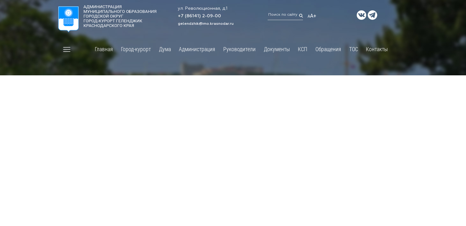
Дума (165, 49)
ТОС (353, 49)
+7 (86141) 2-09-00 (199, 16)
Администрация (197, 49)
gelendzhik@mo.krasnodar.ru (206, 24)
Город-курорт (136, 49)
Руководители (239, 49)
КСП (302, 49)
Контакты (377, 49)
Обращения (328, 49)
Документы (277, 49)
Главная (104, 49)
